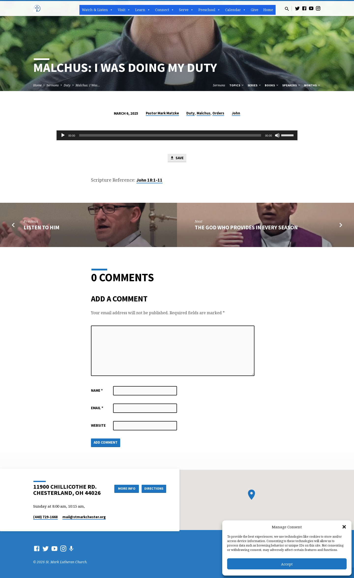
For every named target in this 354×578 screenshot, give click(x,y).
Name (97, 390)
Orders (218, 113)
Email (97, 408)
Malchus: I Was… (87, 85)
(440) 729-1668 (45, 517)
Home (268, 9)
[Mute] (277, 135)
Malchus (203, 113)
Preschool (209, 10)
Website (98, 425)
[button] (344, 526)
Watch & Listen (97, 10)
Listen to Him (41, 227)
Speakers (291, 85)
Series (255, 85)
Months (312, 85)
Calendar (235, 10)
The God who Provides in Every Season (246, 227)
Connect (164, 10)
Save (177, 158)
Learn (142, 10)
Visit (124, 10)
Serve (186, 10)
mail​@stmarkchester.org (84, 517)
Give (254, 9)
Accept (287, 564)
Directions (153, 488)
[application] (177, 135)
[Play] (62, 135)
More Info (126, 488)
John (236, 113)
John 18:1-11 (149, 180)
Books (272, 85)
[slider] (170, 135)
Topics (236, 85)
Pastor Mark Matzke (162, 113)
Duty (67, 85)
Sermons (52, 85)
